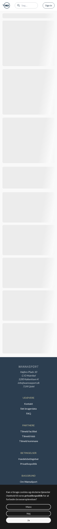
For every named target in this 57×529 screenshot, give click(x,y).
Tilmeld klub (28, 436)
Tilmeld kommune (28, 441)
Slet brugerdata (28, 408)
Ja (28, 520)
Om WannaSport (28, 481)
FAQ (28, 413)
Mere (28, 506)
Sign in (48, 5)
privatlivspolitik (34, 495)
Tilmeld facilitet (28, 431)
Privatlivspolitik (28, 463)
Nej (28, 513)
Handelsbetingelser (28, 458)
